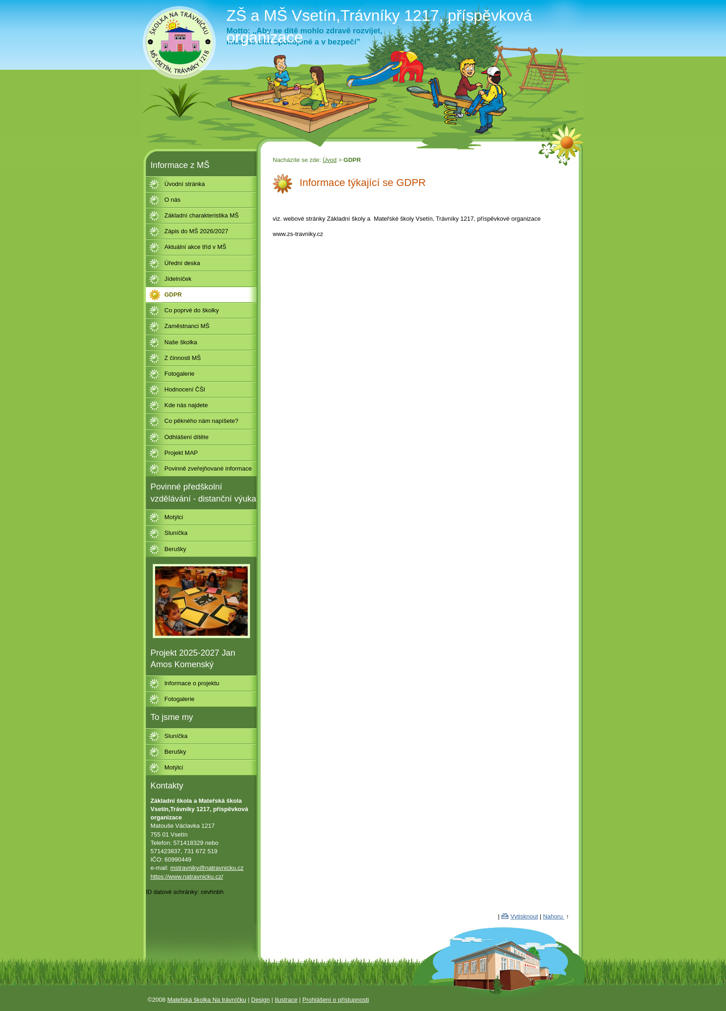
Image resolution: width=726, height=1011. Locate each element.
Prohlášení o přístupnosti (335, 999)
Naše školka (180, 342)
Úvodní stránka (184, 183)
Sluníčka (176, 532)
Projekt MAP (181, 452)
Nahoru (553, 916)
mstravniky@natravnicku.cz (207, 867)
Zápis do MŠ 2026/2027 (196, 231)
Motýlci (173, 517)
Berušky (175, 549)
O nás (172, 199)
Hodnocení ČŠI (184, 389)
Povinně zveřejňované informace (208, 468)
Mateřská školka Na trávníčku (206, 999)
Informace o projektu (191, 683)
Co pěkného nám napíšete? (201, 420)
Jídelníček (178, 278)
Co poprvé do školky (191, 310)
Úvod (330, 159)
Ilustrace (286, 999)
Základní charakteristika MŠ (201, 215)
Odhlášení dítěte (186, 437)
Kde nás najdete (186, 405)
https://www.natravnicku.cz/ (186, 876)
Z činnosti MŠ (182, 357)
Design (260, 999)
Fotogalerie (179, 373)
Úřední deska (182, 263)
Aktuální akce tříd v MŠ (195, 246)
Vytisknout (524, 916)
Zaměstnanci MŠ (187, 326)
